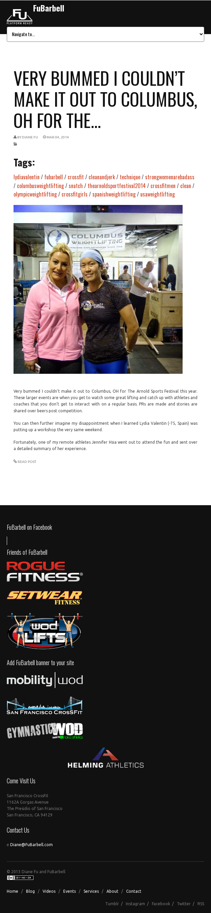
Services (91, 891)
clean (185, 186)
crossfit (76, 177)
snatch (76, 186)
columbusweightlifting (40, 186)
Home (12, 891)
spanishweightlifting (114, 194)
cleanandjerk (102, 177)
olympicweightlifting (35, 194)
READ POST (27, 462)
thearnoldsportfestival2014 (117, 186)
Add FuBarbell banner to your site (40, 662)
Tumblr (112, 904)
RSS (200, 904)
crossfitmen (162, 186)
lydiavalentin (27, 177)
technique (130, 177)
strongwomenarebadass (169, 177)
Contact (133, 891)
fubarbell (53, 177)
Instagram (135, 904)
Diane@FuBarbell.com (31, 844)
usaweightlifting (157, 194)
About (112, 891)
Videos (49, 891)
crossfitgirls (75, 194)
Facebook (161, 904)
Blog (30, 891)
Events (69, 891)
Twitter (184, 904)
